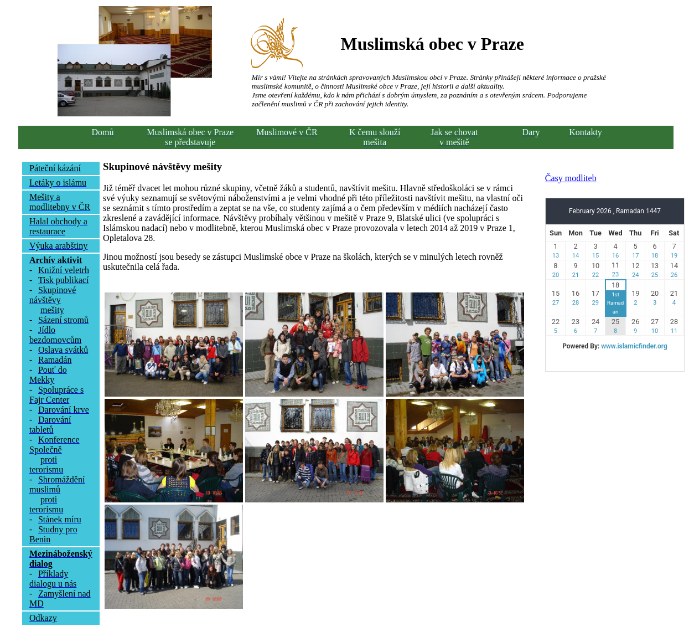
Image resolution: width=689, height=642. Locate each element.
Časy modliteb (571, 178)
